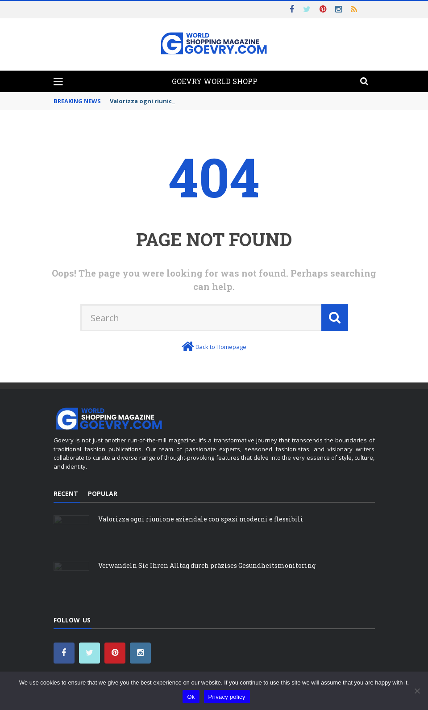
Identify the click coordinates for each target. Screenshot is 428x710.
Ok (191, 696)
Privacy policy (226, 696)
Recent (66, 493)
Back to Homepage (220, 347)
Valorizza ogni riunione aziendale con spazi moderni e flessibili (200, 519)
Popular (102, 493)
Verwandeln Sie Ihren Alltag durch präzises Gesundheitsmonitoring (207, 565)
